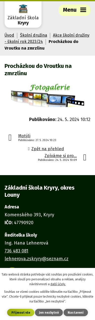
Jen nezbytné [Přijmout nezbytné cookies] (49, 312)
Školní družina (33, 35)
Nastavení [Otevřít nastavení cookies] (76, 312)
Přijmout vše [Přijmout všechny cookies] (20, 312)
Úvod (9, 35)
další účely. (58, 284)
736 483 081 (16, 251)
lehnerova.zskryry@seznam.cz (36, 259)
